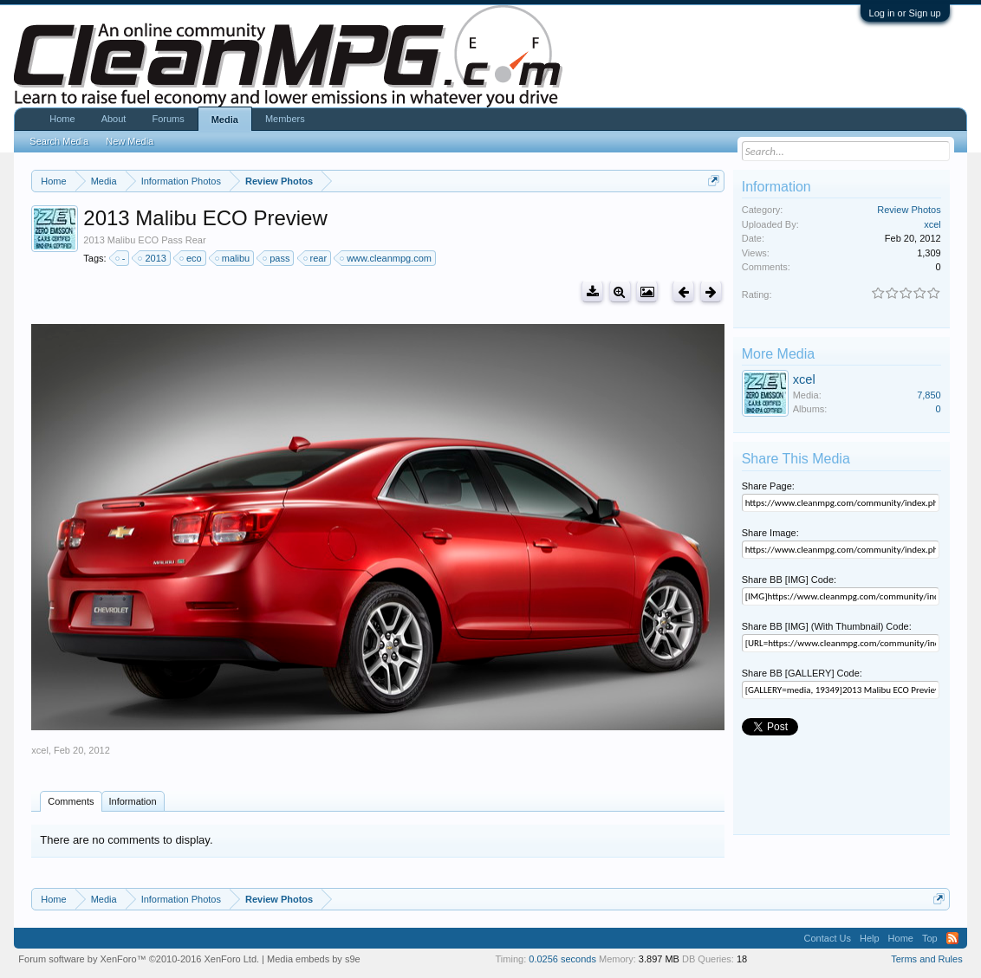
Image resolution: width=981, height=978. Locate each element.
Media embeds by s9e (314, 959)
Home (62, 118)
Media (224, 119)
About (114, 118)
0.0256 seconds (562, 959)
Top (930, 938)
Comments (71, 801)
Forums (168, 118)
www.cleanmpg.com (386, 258)
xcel (40, 750)
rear (316, 258)
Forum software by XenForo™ (138, 959)
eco (191, 258)
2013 (153, 258)
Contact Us (827, 938)
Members (285, 118)
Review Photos (908, 209)
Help (870, 938)
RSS (952, 938)
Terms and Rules (927, 959)
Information (133, 801)
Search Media (58, 141)
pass (276, 258)
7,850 (929, 395)
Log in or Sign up (905, 13)
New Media (129, 141)
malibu (233, 258)
